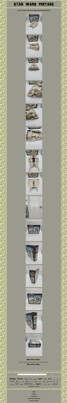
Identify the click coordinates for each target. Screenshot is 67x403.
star (49, 378)
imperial (57, 379)
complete (55, 384)
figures (28, 381)
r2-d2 (51, 381)
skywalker (37, 386)
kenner (20, 378)
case (34, 384)
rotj (17, 381)
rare (30, 379)
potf (48, 381)
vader (32, 381)
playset (54, 379)
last (42, 384)
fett (45, 384)
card (40, 381)
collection (28, 384)
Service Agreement (34, 400)
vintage (12, 378)
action (12, 381)
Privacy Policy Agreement (34, 398)
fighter (23, 381)
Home (34, 391)
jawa (20, 381)
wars (40, 378)
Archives (34, 394)
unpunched (12, 384)
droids (45, 379)
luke (26, 379)
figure (38, 384)
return (35, 379)
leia (54, 381)
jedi (57, 381)
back (17, 384)
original (31, 386)
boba (36, 381)
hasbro (49, 384)
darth (21, 384)
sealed (44, 381)
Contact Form (34, 396)
